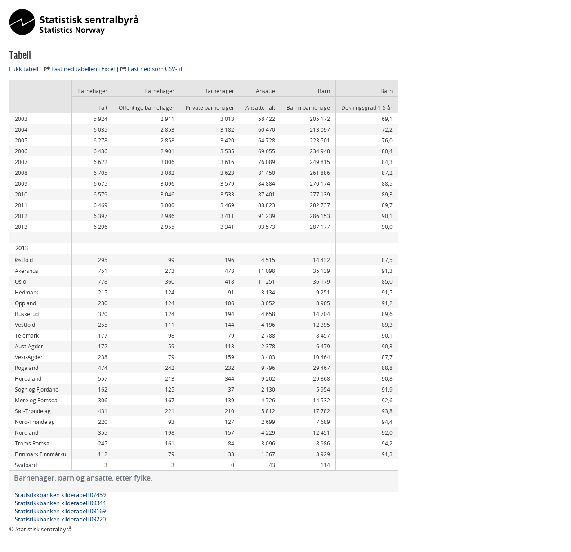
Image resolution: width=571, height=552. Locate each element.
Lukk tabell (23, 69)
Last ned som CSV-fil (155, 69)
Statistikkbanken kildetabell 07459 (60, 495)
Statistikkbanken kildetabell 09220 (60, 519)
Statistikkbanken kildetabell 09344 (60, 503)
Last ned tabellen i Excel (83, 69)
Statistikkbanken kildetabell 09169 (60, 511)
